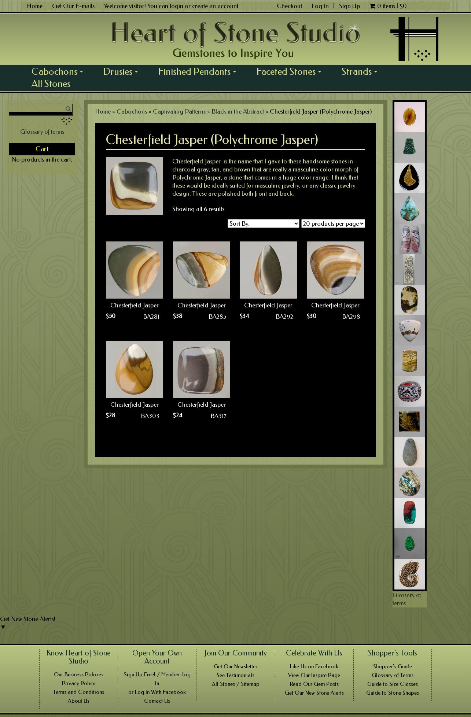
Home (35, 6)
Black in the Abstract (237, 111)
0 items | (388, 6)
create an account (215, 6)
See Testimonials (235, 675)
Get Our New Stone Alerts (314, 693)
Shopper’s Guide (392, 666)
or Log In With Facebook (157, 692)
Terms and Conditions (78, 692)
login (176, 6)
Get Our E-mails (73, 6)
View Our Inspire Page (314, 675)
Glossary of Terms (392, 675)
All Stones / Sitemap (236, 684)
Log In (321, 6)
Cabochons (60, 71)
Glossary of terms (42, 131)
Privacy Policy (78, 683)
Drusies (123, 71)
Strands (362, 71)
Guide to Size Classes (392, 684)
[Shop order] (263, 223)
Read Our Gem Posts (314, 684)
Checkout (289, 6)
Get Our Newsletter (235, 666)
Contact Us (157, 701)
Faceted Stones (291, 71)
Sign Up (349, 6)
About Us (78, 701)
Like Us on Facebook (314, 666)
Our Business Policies (78, 674)
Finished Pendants (199, 71)
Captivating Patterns (179, 111)
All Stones (51, 83)
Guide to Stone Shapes (392, 693)
